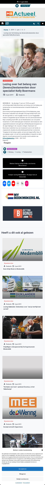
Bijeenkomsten (8, 80)
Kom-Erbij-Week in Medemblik (13, 269)
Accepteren (22, 469)
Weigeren (22, 474)
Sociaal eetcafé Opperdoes (13, 427)
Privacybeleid (26, 482)
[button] (42, 450)
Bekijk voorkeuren (22, 479)
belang (11, 152)
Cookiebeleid (18, 482)
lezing (18, 152)
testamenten (27, 152)
